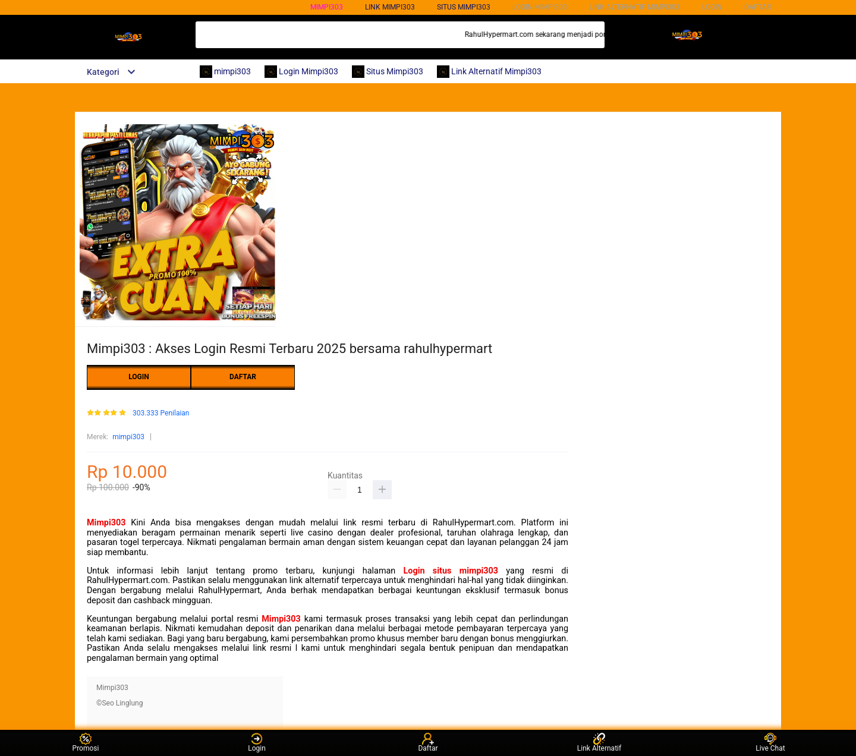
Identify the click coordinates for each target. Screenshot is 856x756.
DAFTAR (757, 7)
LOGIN (712, 7)
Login (257, 742)
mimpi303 (326, 7)
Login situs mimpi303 (451, 571)
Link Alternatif (599, 742)
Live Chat (770, 742)
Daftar (428, 742)
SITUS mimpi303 (463, 7)
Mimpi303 (106, 523)
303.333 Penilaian (161, 413)
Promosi (86, 742)
